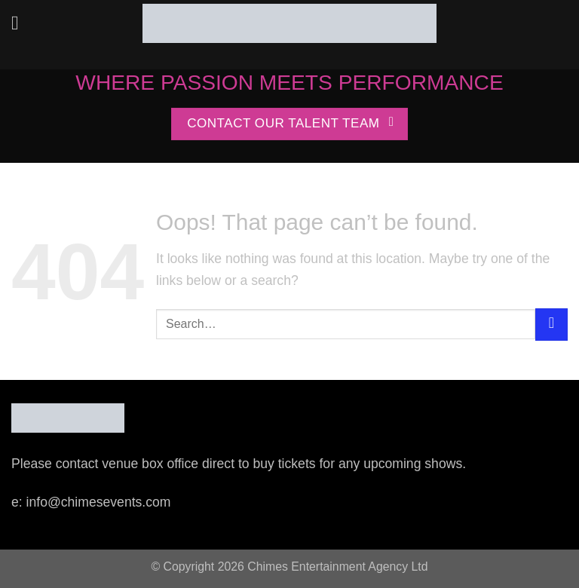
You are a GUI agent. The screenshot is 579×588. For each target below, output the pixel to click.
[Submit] (551, 324)
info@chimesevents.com (98, 502)
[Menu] (21, 23)
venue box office (150, 463)
